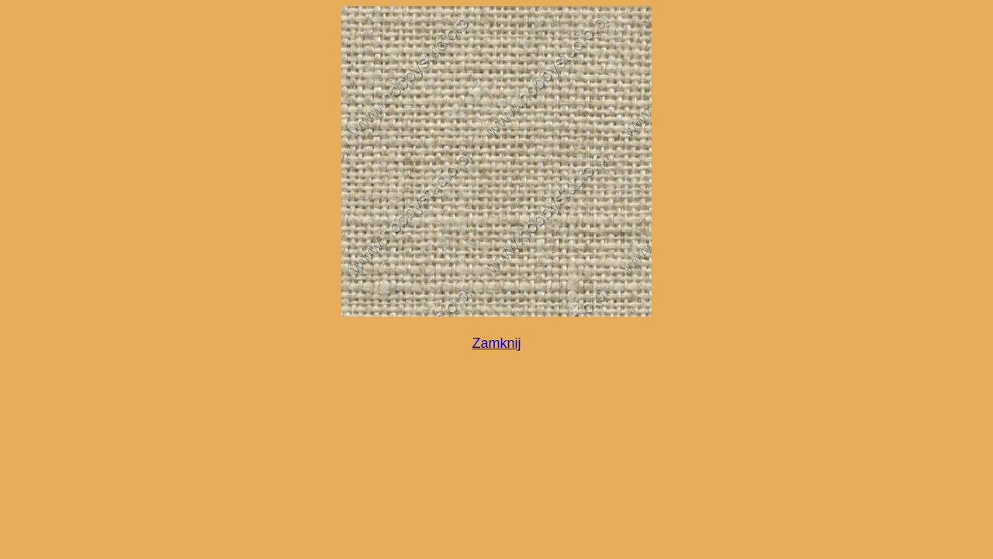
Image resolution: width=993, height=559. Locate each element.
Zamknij (496, 343)
